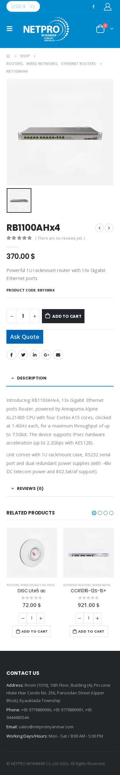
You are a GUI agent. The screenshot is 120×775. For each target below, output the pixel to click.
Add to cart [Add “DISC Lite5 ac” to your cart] (34, 631)
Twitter (23, 355)
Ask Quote (24, 336)
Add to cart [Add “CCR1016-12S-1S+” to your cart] (91, 631)
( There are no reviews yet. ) (60, 238)
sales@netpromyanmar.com (46, 727)
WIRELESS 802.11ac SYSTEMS (39, 585)
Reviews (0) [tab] (30, 488)
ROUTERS (13, 585)
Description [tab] (31, 378)
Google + (46, 355)
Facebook (11, 355)
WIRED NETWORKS (104, 585)
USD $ (18, 6)
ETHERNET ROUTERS (77, 585)
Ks (32, 6)
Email (58, 355)
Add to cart (67, 316)
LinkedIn (35, 355)
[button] (94, 513)
